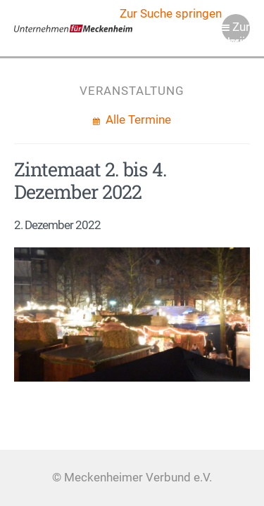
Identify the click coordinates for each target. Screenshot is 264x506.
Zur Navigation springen (236, 31)
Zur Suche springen (171, 13)
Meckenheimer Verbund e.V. (73, 28)
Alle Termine (137, 119)
